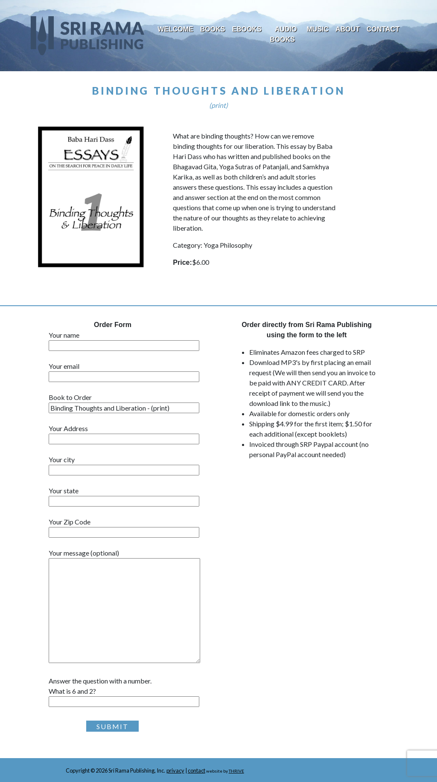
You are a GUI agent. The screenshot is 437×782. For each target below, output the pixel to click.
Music (318, 29)
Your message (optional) (124, 606)
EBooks (246, 29)
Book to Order (124, 402)
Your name (124, 340)
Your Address (124, 433)
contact (196, 770)
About (347, 29)
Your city (124, 464)
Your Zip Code (124, 527)
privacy (175, 770)
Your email (124, 371)
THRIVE (236, 770)
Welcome (175, 29)
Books (212, 29)
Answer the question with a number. (129, 691)
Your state (124, 496)
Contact (383, 29)
